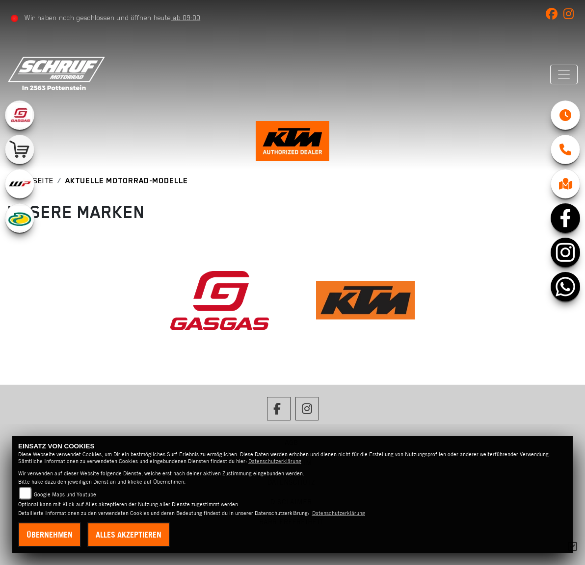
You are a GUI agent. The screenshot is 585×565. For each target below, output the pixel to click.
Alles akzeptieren (128, 535)
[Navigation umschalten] (564, 74)
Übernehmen (50, 535)
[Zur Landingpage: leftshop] (19, 149)
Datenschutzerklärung (274, 461)
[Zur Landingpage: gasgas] (19, 115)
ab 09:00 (185, 18)
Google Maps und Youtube (65, 494)
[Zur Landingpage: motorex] (19, 218)
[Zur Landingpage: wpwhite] (19, 183)
